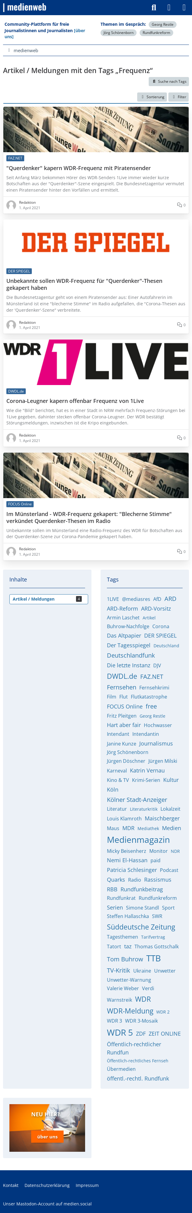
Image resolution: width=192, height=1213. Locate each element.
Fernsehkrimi (154, 687)
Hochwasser (158, 725)
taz (127, 946)
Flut (123, 696)
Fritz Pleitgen (122, 715)
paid (156, 860)
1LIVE (113, 599)
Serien (115, 907)
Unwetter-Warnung (129, 980)
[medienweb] (25, 8)
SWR (157, 916)
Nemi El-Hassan (127, 860)
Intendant (118, 734)
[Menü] (184, 8)
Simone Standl (142, 907)
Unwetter (165, 970)
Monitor (158, 851)
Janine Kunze (121, 743)
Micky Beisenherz (126, 851)
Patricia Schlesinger (132, 869)
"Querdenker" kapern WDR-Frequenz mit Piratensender (78, 168)
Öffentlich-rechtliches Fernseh (137, 1061)
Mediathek (148, 828)
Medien (171, 828)
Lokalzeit (170, 809)
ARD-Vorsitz (156, 608)
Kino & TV (118, 780)
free (151, 706)
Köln (112, 789)
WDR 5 (120, 1032)
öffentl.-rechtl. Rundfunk (138, 1078)
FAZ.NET (151, 676)
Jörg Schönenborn (119, 32)
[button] (152, 97)
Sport (168, 907)
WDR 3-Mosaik (141, 1020)
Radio (134, 879)
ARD (170, 599)
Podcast (169, 870)
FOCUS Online (125, 706)
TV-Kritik (118, 970)
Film (111, 696)
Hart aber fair (124, 725)
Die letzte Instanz (128, 665)
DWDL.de (122, 676)
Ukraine (142, 970)
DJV (157, 665)
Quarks (116, 879)
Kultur (171, 779)
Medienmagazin (138, 839)
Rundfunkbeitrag (142, 889)
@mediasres (136, 599)
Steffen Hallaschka (128, 916)
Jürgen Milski (162, 761)
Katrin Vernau (147, 770)
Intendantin (145, 734)
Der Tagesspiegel (129, 645)
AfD (157, 599)
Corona (160, 626)
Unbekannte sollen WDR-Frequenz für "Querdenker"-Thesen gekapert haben (84, 285)
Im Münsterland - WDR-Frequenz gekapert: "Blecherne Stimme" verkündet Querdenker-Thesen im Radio (89, 517)
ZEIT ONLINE (165, 1033)
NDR (175, 851)
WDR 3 (114, 1020)
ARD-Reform (122, 608)
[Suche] (154, 8)
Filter (178, 96)
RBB (112, 889)
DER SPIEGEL (160, 635)
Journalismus (156, 743)
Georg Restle (163, 24)
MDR (128, 828)
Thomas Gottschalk (156, 946)
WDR (143, 999)
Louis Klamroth (124, 818)
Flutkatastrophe (149, 696)
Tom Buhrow (125, 959)
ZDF (141, 1033)
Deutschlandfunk (131, 655)
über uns (47, 1137)
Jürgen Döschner (126, 761)
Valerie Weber (123, 988)
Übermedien (121, 1069)
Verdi (148, 988)
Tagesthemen (122, 936)
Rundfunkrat (121, 898)
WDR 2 (163, 1012)
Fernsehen (121, 687)
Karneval (117, 770)
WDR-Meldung (130, 1011)
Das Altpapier (124, 635)
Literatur (117, 809)
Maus (113, 828)
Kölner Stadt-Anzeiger (137, 800)
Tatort (114, 946)
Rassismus (157, 879)
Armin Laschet (123, 617)
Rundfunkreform (156, 32)
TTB (153, 958)
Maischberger (162, 818)
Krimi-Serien (146, 780)
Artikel (149, 618)
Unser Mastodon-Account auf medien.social (47, 1204)
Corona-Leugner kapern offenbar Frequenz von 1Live (75, 400)
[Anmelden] (169, 7)
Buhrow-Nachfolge (128, 626)
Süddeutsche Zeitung (141, 927)
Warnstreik (119, 1000)
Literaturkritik (143, 809)
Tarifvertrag (153, 937)
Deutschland (166, 645)
